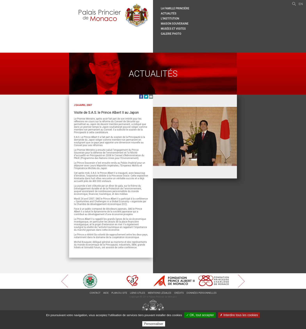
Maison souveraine (175, 23)
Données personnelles (202, 292)
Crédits (179, 292)
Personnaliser (153, 323)
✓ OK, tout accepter (200, 315)
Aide (106, 292)
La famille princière (175, 8)
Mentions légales (159, 292)
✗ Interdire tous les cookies (239, 315)
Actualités (168, 13)
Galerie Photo (171, 33)
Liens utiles (137, 292)
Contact (95, 292)
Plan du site (119, 292)
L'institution (170, 18)
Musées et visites (173, 28)
